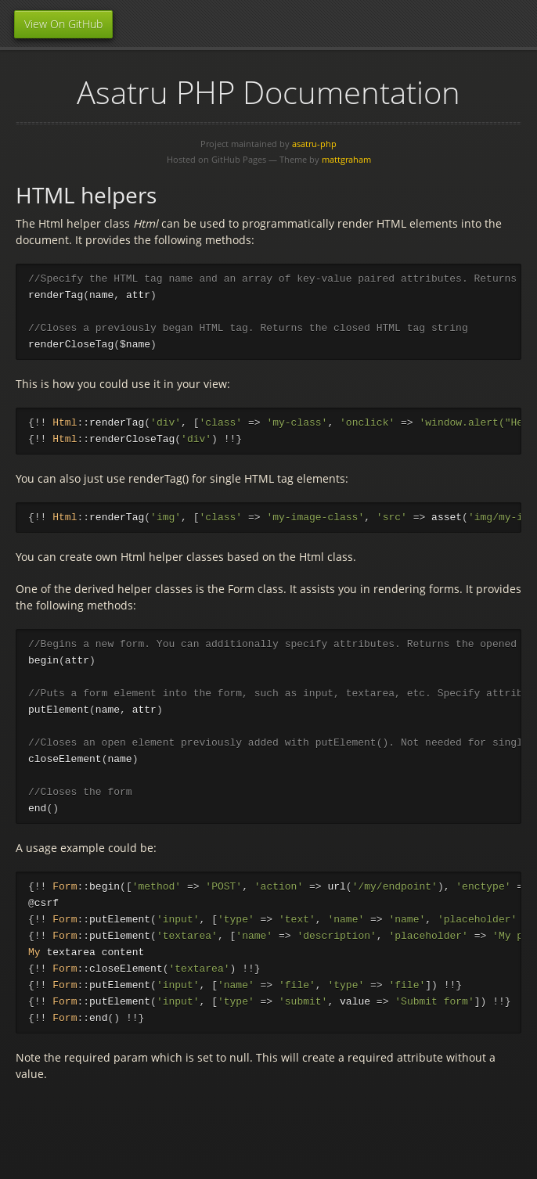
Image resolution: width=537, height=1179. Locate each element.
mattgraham (346, 159)
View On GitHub (63, 23)
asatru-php (314, 143)
